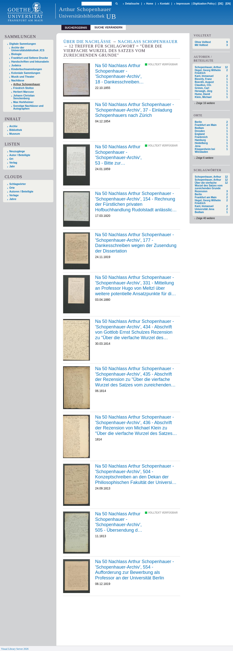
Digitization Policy (204, 3)
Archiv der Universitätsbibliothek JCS (28, 49)
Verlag (13, 162)
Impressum (183, 3)
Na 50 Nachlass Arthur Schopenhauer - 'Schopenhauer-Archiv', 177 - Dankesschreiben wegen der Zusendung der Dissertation (135, 243)
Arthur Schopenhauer (26, 84)
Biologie (16, 54)
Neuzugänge (17, 151)
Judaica (16, 65)
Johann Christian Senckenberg (24, 97)
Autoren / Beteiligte (21, 191)
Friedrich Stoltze (23, 88)
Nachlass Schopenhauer (148, 41)
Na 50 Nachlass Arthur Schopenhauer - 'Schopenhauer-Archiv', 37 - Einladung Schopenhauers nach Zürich (134, 110)
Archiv (13, 126)
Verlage (14, 195)
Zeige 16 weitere (205, 103)
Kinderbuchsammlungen (26, 69)
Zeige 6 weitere (204, 158)
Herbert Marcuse (23, 91)
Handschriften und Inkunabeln (30, 61)
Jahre (12, 199)
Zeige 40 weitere (205, 218)
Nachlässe (17, 80)
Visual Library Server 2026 (14, 648)
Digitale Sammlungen (22, 43)
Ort (11, 159)
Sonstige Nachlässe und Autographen (28, 107)
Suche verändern (108, 27)
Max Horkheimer (23, 102)
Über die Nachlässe (87, 41)
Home (149, 3)
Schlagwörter (17, 184)
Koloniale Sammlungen (25, 73)
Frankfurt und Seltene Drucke (29, 58)
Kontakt (164, 3)
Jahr (12, 166)
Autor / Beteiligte (19, 155)
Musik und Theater (22, 76)
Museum (14, 133)
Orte (12, 187)
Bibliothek (15, 130)
